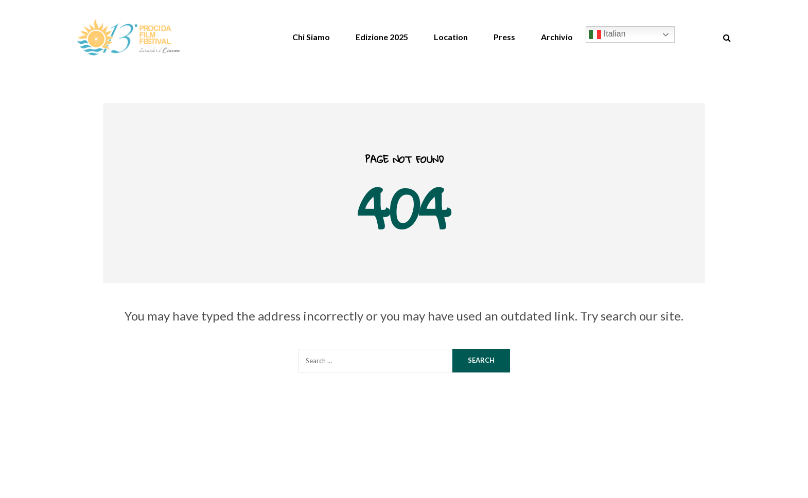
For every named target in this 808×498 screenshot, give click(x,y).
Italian (607, 34)
